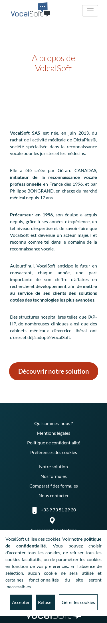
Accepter (21, 602)
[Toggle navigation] (90, 10)
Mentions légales (53, 433)
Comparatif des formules (53, 485)
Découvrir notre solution (53, 371)
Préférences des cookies (53, 452)
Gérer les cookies (78, 602)
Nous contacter (54, 495)
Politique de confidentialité (53, 442)
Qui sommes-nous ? (53, 423)
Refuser (45, 602)
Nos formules (54, 476)
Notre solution (53, 466)
